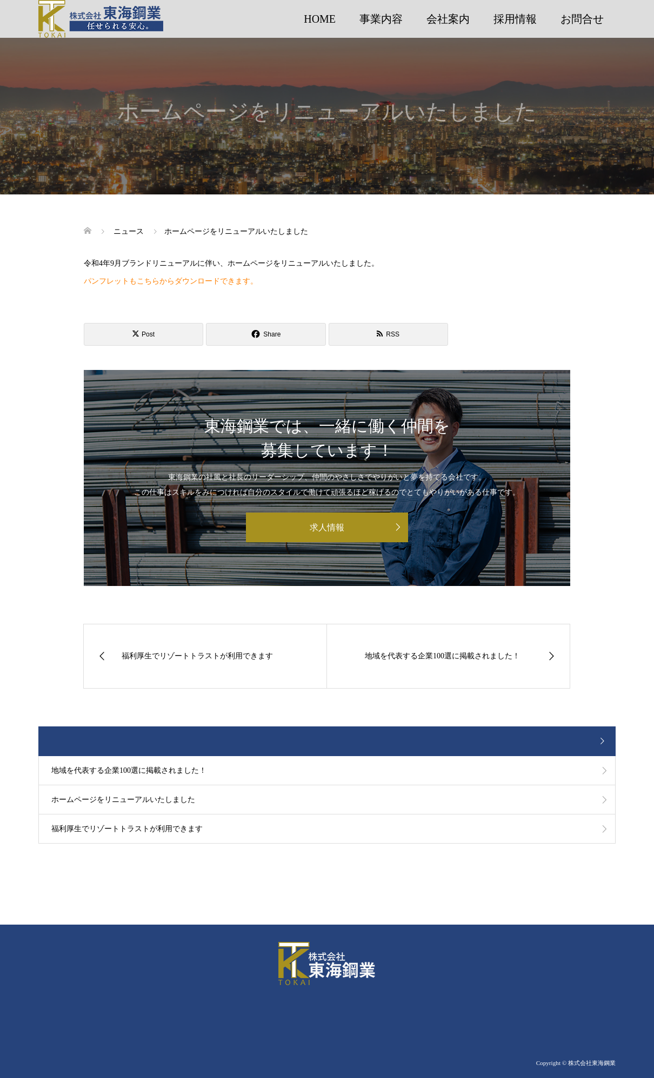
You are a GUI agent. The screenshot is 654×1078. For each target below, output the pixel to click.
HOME (320, 19)
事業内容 (381, 19)
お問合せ (582, 19)
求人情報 (327, 527)
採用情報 (515, 19)
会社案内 (448, 19)
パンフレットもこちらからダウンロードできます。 (171, 281)
